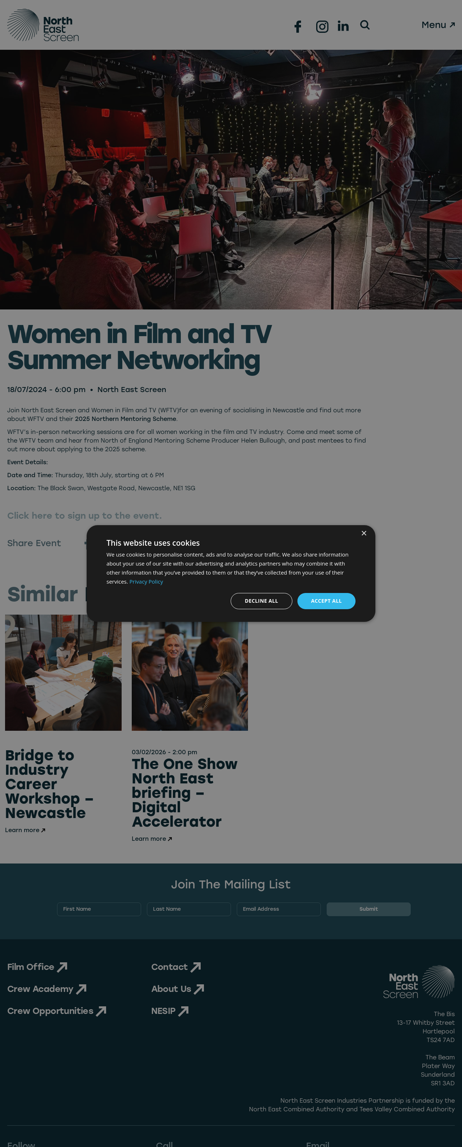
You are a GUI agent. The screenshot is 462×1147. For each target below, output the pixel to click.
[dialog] (231, 573)
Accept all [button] (326, 600)
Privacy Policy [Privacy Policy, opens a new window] (147, 581)
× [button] (363, 533)
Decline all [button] (261, 600)
